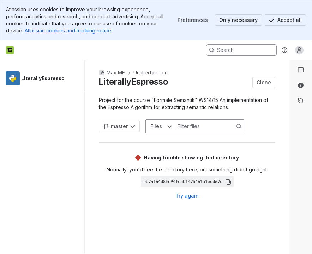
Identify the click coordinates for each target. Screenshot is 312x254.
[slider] (87, 157)
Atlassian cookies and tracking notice (68, 31)
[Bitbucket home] (10, 50)
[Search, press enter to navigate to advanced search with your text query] (241, 50)
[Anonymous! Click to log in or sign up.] (299, 50)
